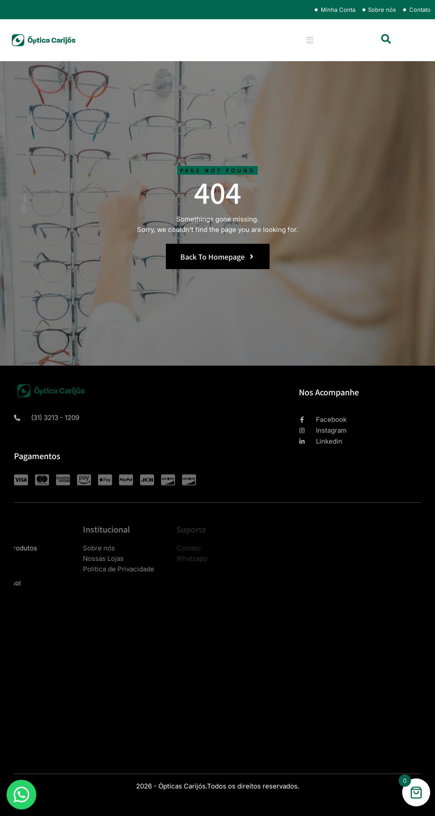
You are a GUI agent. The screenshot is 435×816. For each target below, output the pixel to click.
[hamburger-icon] (309, 40)
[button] (386, 39)
